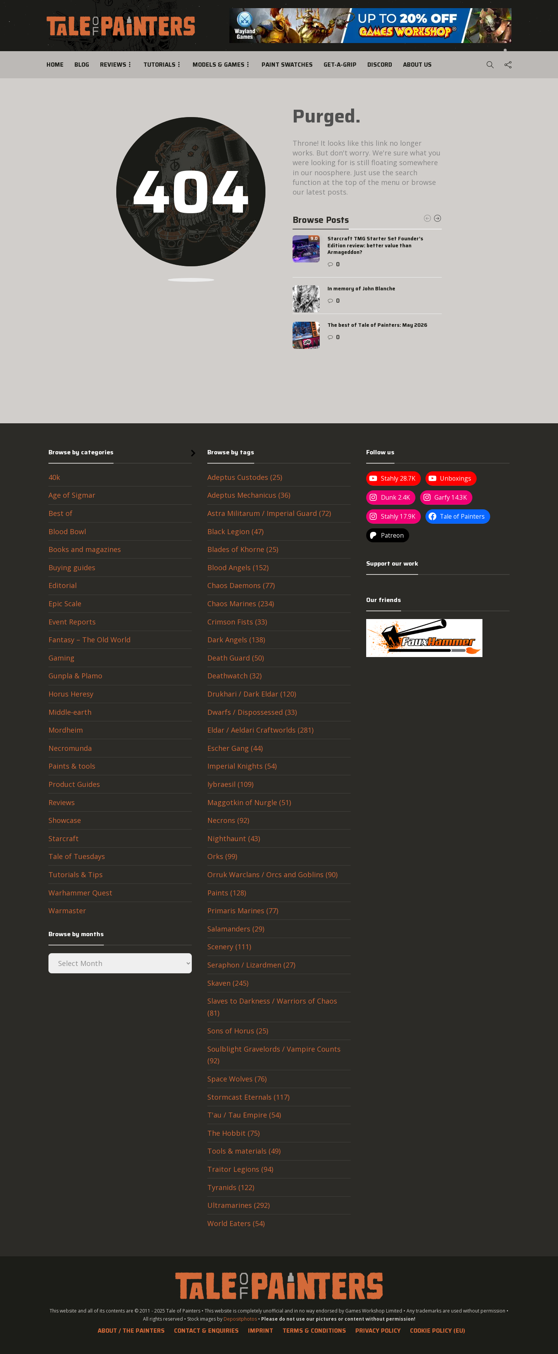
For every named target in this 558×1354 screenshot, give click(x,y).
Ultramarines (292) (238, 1205)
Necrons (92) (228, 820)
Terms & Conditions (314, 1330)
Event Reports (72, 621)
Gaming (61, 657)
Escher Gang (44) (235, 748)
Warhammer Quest (80, 892)
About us (417, 64)
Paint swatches (287, 64)
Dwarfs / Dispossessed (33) (252, 712)
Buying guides (71, 567)
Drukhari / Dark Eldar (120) (251, 694)
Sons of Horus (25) (237, 1030)
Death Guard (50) (235, 657)
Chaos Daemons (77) (241, 585)
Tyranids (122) (230, 1187)
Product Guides (74, 784)
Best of (60, 513)
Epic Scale (64, 603)
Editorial (62, 585)
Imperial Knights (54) (242, 766)
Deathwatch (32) (234, 675)
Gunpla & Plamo (75, 675)
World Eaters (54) (236, 1223)
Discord (379, 64)
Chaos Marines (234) (240, 603)
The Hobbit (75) (233, 1133)
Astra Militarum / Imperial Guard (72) (269, 513)
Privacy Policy (378, 1330)
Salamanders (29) (235, 928)
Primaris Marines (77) (242, 910)
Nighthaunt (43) (233, 838)
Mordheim (65, 730)
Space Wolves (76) (237, 1078)
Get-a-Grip (340, 64)
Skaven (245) (227, 983)
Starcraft (63, 838)
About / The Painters (131, 1330)
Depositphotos (240, 1319)
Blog (81, 64)
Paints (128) (226, 892)
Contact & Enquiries (206, 1330)
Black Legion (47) (235, 531)
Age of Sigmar (71, 495)
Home (55, 64)
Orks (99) (222, 856)
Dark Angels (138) (236, 639)
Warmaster (67, 910)
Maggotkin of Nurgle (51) (249, 802)
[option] (367, 292)
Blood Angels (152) (238, 567)
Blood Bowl (67, 531)
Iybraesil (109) (230, 784)
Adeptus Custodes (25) (244, 477)
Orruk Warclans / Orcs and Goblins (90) (272, 874)
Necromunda (70, 748)
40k (54, 477)
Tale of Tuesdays (76, 856)
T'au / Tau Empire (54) (244, 1114)
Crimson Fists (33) (237, 621)
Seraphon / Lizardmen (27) (251, 964)
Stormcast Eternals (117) (248, 1097)
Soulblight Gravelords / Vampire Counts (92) (274, 1055)
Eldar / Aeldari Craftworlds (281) (260, 730)
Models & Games (219, 64)
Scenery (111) (229, 946)
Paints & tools (71, 766)
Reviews (113, 64)
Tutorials (159, 64)
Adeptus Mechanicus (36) (248, 495)
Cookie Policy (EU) (437, 1330)
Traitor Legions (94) (240, 1169)
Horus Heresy (70, 694)
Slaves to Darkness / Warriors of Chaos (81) (272, 1007)
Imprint (260, 1330)
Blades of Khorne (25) (242, 549)
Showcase (64, 820)
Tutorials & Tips (75, 874)
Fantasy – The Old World (89, 639)
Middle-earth (69, 712)
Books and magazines (84, 549)
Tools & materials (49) (244, 1151)
